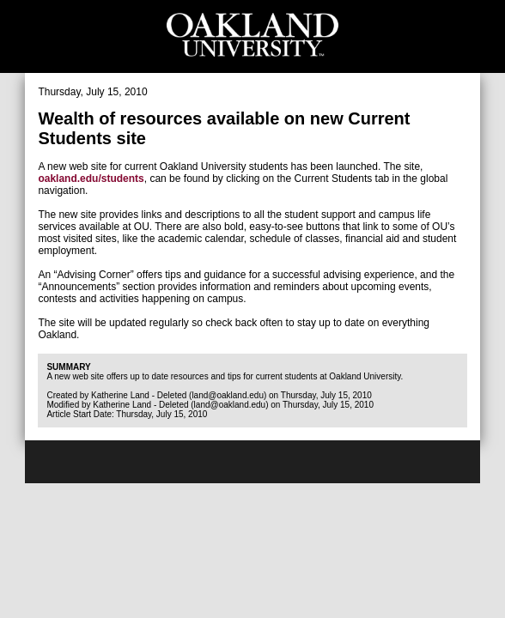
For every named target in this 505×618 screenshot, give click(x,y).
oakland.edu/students (90, 179)
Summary (68, 367)
